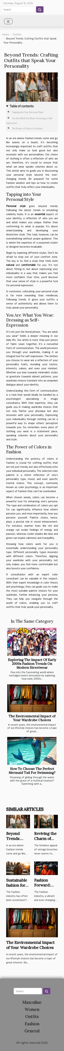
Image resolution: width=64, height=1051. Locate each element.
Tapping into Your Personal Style (27, 112)
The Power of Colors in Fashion (27, 128)
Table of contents (22, 106)
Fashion (32, 1023)
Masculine (32, 1002)
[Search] (18, 9)
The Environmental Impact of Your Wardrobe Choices (32, 718)
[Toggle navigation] (8, 21)
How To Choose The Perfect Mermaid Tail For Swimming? (32, 771)
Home (5, 34)
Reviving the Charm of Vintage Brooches (45, 841)
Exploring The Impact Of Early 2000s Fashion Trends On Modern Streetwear (32, 664)
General (32, 1031)
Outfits (17, 34)
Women (32, 1009)
